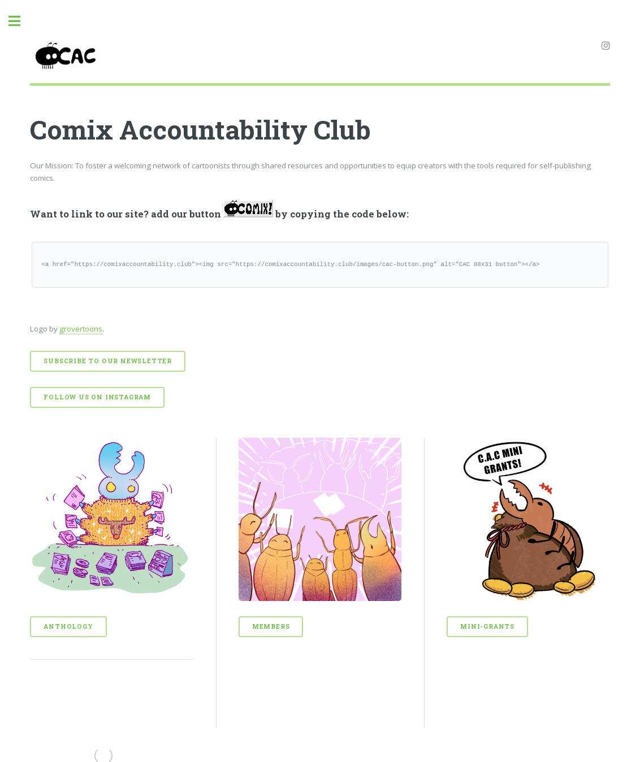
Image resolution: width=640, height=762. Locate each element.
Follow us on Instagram (97, 397)
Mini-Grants (487, 626)
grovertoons (80, 329)
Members (271, 626)
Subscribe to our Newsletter (108, 361)
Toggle (20, 21)
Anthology (68, 626)
